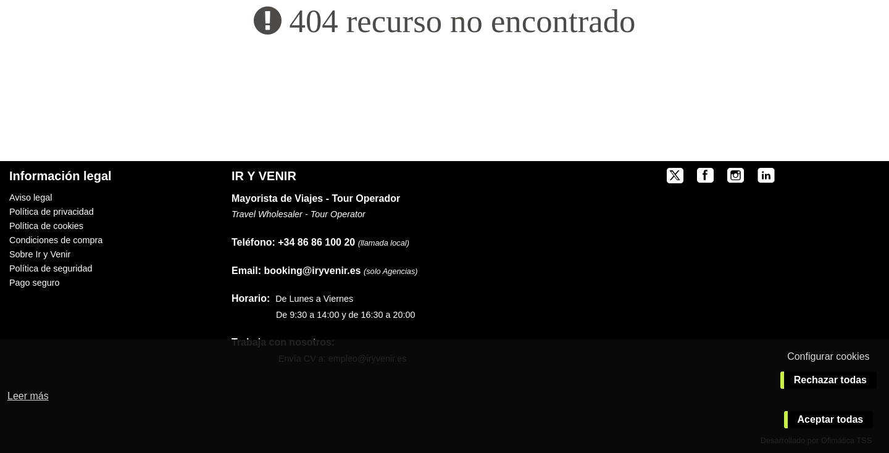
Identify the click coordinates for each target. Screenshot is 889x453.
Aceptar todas (831, 419)
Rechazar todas (830, 380)
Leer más (28, 396)
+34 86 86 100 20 (316, 242)
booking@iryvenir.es (296, 270)
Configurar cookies (828, 356)
